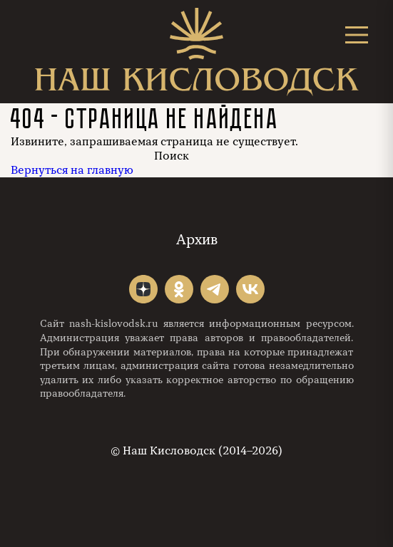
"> (143, 289)
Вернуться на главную (72, 170)
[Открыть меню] (356, 34)
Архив (197, 240)
